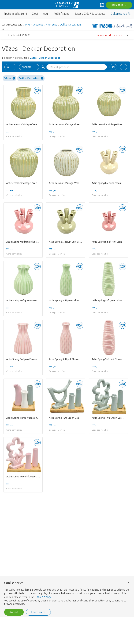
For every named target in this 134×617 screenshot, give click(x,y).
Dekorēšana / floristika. (45, 24)
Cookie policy (43, 596)
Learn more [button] (38, 612)
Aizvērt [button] (13, 612)
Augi (45, 13)
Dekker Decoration (70, 24)
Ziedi (35, 13)
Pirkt (27, 24)
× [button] (128, 582)
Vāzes (9, 78)
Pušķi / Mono (61, 13)
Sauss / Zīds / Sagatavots (90, 13)
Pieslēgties (118, 5)
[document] (67, 593)
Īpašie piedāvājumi (15, 13)
